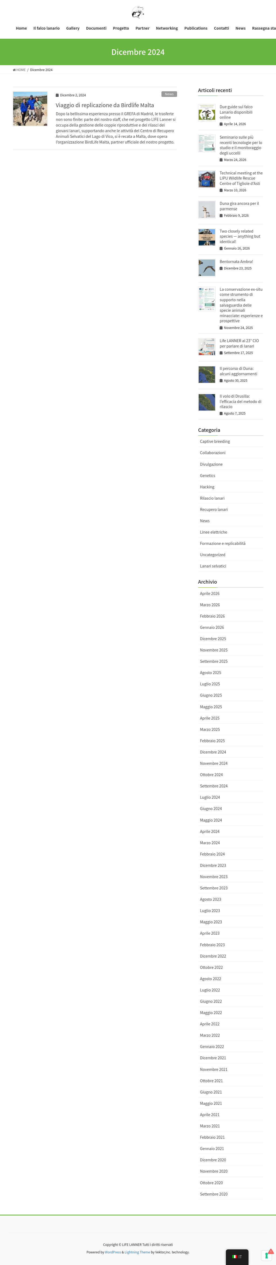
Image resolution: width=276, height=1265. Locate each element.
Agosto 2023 (210, 899)
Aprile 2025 (209, 718)
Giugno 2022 (211, 1001)
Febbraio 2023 (212, 944)
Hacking (207, 486)
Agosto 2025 (210, 672)
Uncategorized (212, 554)
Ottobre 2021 (211, 1080)
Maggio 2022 (211, 1012)
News (169, 93)
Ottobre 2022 (211, 967)
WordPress (113, 1252)
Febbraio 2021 (212, 1137)
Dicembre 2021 (213, 1057)
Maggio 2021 (211, 1103)
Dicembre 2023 (213, 865)
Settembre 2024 (213, 786)
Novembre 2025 (213, 650)
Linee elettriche (213, 532)
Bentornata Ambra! (236, 261)
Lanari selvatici (213, 566)
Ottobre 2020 (211, 1182)
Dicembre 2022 (213, 956)
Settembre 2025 (213, 661)
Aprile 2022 (209, 1023)
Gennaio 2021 (212, 1148)
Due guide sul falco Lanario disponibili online (236, 112)
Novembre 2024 (213, 763)
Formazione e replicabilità (223, 543)
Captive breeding (215, 441)
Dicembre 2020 (213, 1159)
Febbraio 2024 (212, 854)
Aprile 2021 (209, 1114)
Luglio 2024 (210, 797)
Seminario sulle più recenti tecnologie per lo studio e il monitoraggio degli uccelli (241, 145)
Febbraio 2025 (212, 740)
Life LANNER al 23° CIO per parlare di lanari (239, 343)
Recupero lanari (214, 509)
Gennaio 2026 (212, 627)
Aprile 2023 (209, 933)
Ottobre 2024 (211, 774)
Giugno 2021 (211, 1092)
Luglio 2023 (210, 910)
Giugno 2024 (211, 808)
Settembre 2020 (213, 1194)
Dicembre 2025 (213, 638)
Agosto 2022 (210, 978)
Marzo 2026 (210, 604)
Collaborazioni (213, 452)
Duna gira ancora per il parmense (239, 206)
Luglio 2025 (210, 683)
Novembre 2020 (213, 1171)
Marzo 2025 (210, 729)
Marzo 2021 (210, 1126)
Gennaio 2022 (212, 1046)
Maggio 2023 (211, 921)
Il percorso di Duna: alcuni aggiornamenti (238, 371)
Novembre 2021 (213, 1069)
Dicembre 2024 (213, 752)
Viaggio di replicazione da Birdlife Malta (105, 105)
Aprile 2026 (209, 593)
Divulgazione (211, 464)
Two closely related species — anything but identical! (240, 236)
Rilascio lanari (212, 498)
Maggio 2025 (211, 706)
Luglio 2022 (210, 990)
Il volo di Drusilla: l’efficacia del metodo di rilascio (240, 401)
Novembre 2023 (213, 876)
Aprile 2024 (209, 831)
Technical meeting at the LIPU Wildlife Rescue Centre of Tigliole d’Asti (241, 178)
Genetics (207, 475)
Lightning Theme (137, 1252)
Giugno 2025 (211, 695)
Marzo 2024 (210, 842)
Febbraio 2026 (212, 616)
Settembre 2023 (213, 888)
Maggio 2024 (211, 820)
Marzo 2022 (210, 1035)
